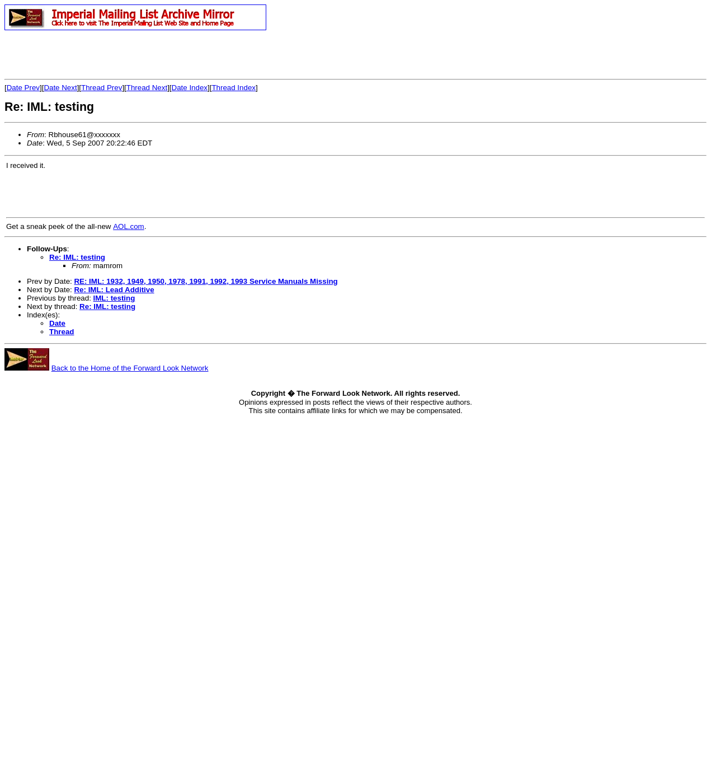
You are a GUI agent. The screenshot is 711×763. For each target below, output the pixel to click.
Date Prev (23, 87)
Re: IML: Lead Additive (114, 289)
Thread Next (146, 87)
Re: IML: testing (77, 257)
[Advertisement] (135, 54)
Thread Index (233, 87)
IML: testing (114, 298)
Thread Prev (101, 87)
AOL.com (128, 226)
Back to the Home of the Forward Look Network (130, 368)
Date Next (60, 87)
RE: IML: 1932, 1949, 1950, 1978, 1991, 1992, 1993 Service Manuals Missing (205, 281)
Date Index (190, 87)
